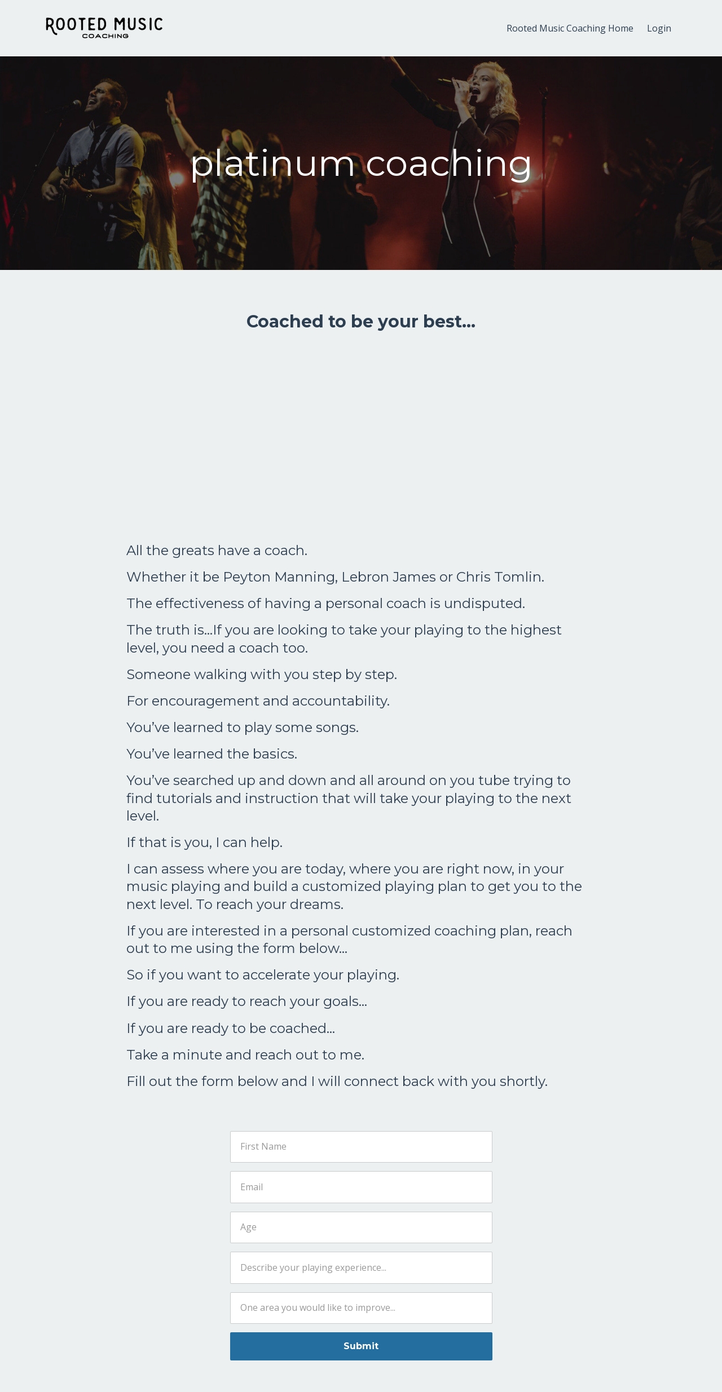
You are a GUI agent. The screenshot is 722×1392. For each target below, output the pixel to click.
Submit (361, 1346)
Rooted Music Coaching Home (570, 28)
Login (659, 28)
